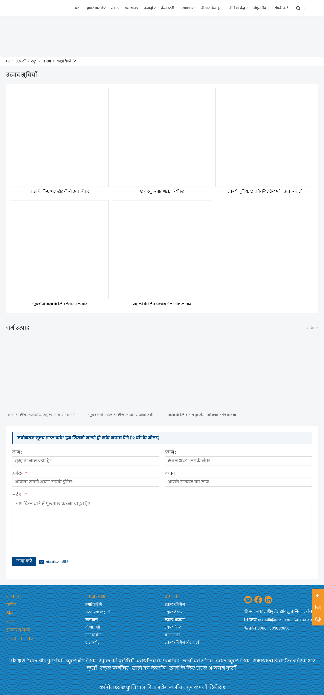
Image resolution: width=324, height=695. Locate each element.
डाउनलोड (92, 642)
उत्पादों (21, 61)
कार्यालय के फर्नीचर (158, 661)
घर (8, 61)
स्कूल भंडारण (41, 61)
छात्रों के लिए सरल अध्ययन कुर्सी (202, 668)
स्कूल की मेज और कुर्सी (182, 642)
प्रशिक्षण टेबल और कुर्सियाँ (35, 661)
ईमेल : (19, 474)
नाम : (17, 452)
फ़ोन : (170, 452)
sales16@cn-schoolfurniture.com (288, 619)
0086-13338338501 (274, 628)
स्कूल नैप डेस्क (80, 661)
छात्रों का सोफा (197, 661)
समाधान (91, 619)
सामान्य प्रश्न (18, 630)
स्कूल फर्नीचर (114, 668)
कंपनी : (171, 474)
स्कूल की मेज (175, 604)
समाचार (14, 596)
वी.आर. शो (92, 627)
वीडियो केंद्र (93, 634)
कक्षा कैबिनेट (66, 61)
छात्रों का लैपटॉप (149, 668)
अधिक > (312, 327)
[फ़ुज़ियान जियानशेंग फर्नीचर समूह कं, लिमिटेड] (30, 8)
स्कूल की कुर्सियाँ (116, 661)
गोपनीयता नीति (56, 562)
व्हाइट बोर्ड (172, 634)
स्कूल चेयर (173, 627)
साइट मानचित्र (19, 638)
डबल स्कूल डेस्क (233, 661)
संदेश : (19, 495)
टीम (9, 613)
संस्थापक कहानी (97, 612)
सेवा (10, 621)
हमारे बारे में (93, 604)
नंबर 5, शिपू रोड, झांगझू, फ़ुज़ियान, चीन (284, 611)
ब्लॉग (11, 605)
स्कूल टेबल (173, 612)
